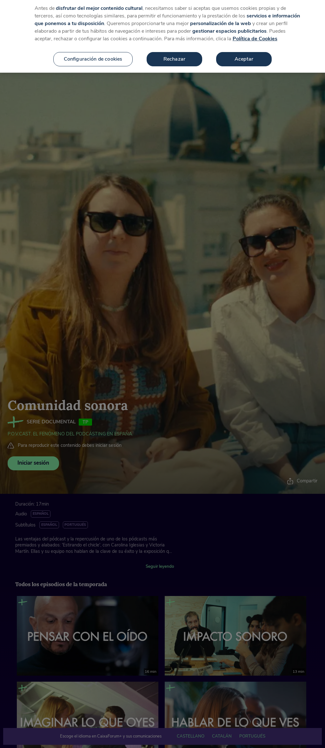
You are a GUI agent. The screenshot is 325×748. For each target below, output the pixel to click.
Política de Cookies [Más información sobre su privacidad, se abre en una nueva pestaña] (255, 34)
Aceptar (244, 54)
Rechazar (174, 54)
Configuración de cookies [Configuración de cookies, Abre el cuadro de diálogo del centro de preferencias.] (93, 54)
